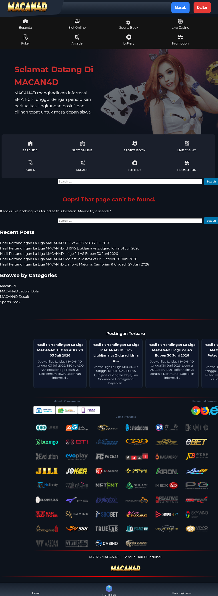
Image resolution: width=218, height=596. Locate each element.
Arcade (77, 39)
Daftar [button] (202, 7)
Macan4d (8, 286)
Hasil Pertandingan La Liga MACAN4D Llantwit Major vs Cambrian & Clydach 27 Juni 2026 (74, 264)
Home (36, 589)
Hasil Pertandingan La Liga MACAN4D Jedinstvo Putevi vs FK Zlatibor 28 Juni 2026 (68, 259)
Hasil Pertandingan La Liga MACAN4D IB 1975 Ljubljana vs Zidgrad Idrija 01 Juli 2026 (69, 248)
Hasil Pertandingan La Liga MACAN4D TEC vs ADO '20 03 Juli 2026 (55, 243)
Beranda (25, 24)
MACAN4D (111, 557)
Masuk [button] (180, 7)
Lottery (128, 39)
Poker (25, 39)
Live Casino (180, 24)
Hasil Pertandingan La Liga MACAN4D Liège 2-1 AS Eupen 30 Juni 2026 (59, 253)
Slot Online (77, 24)
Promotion (180, 39)
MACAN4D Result (14, 296)
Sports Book (128, 25)
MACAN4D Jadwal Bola (19, 291)
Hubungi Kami (181, 589)
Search (211, 181)
